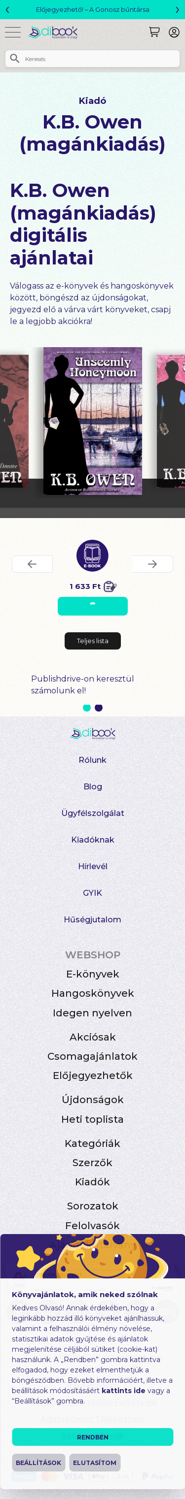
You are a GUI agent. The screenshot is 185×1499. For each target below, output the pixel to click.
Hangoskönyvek (92, 993)
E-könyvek (92, 974)
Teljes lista (93, 641)
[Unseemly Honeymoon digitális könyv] (92, 421)
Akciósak (93, 1037)
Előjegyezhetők (93, 1075)
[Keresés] (154, 32)
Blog (92, 786)
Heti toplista (92, 1119)
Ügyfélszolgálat (92, 813)
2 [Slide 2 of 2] (99, 708)
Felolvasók (92, 1226)
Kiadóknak (92, 840)
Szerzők (92, 1163)
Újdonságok (93, 1100)
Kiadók (92, 1182)
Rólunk (92, 760)
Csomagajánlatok (92, 1056)
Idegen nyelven (92, 1013)
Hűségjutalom (92, 919)
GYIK (92, 893)
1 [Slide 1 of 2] (87, 708)
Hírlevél (93, 866)
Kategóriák (92, 1143)
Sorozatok (92, 1206)
